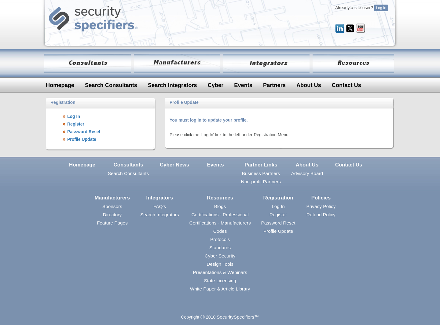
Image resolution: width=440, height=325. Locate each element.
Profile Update (278, 231)
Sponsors (112, 206)
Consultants (128, 165)
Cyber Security (220, 255)
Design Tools (220, 264)
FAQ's (159, 206)
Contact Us (346, 85)
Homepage (60, 85)
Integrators (159, 198)
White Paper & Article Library (220, 288)
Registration (278, 198)
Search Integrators (172, 85)
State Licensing (220, 280)
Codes (220, 231)
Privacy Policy (321, 206)
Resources (220, 198)
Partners (274, 85)
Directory (112, 214)
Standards (220, 247)
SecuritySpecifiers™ (238, 317)
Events (243, 85)
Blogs (220, 206)
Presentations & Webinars (220, 272)
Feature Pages (112, 222)
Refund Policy (321, 214)
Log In (381, 8)
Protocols (220, 239)
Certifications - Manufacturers (220, 222)
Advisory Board (307, 173)
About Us (308, 85)
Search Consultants (111, 85)
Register (278, 214)
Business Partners (261, 173)
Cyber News (174, 165)
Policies (321, 198)
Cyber (216, 85)
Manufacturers (112, 198)
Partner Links (260, 165)
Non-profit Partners (261, 181)
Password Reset (278, 222)
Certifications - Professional (219, 214)
